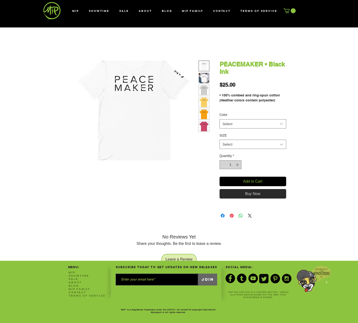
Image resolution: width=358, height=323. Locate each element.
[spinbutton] (230, 165)
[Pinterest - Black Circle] (275, 278)
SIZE (223, 135)
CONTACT (77, 292)
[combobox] (253, 123)
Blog (74, 285)
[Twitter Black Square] (264, 278)
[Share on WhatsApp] (241, 215)
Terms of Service (87, 295)
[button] (290, 10)
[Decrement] (223, 165)
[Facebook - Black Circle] (230, 278)
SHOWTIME (79, 275)
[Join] (207, 279)
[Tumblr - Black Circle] (241, 278)
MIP (72, 272)
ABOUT (75, 282)
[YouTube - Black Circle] (253, 278)
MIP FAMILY (79, 289)
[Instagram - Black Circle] (286, 278)
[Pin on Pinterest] (232, 215)
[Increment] (238, 165)
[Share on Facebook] (223, 215)
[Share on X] (250, 215)
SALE (73, 279)
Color (223, 115)
